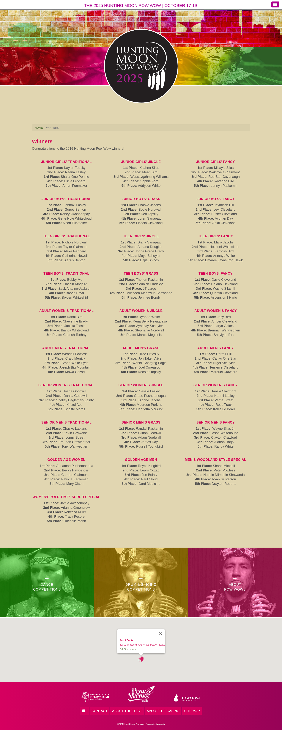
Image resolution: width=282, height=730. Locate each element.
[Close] (160, 628)
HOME (39, 127)
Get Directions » (127, 644)
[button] (141, 653)
